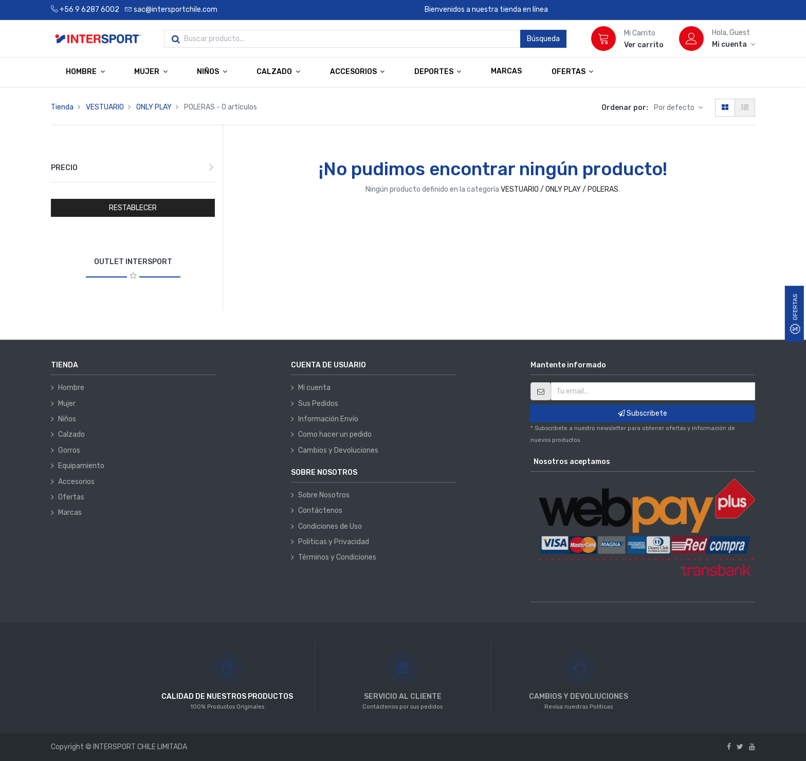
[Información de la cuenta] (733, 44)
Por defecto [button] (675, 107)
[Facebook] (729, 747)
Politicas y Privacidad (333, 541)
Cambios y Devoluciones (338, 450)
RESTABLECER (133, 207)
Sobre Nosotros (324, 495)
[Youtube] (752, 747)
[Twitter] (740, 747)
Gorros (69, 450)
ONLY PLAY (154, 107)
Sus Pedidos (318, 403)
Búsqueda (543, 38)
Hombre (71, 387)
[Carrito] (603, 38)
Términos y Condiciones (337, 557)
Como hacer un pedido (335, 434)
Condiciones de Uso (330, 526)
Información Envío (328, 419)
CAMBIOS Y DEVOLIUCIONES (578, 696)
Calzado (71, 434)
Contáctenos (320, 510)
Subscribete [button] (642, 413)
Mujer (67, 403)
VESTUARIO (105, 107)
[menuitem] (506, 71)
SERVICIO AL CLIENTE (403, 696)
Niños (67, 419)
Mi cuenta (314, 387)
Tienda (62, 107)
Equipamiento (81, 465)
